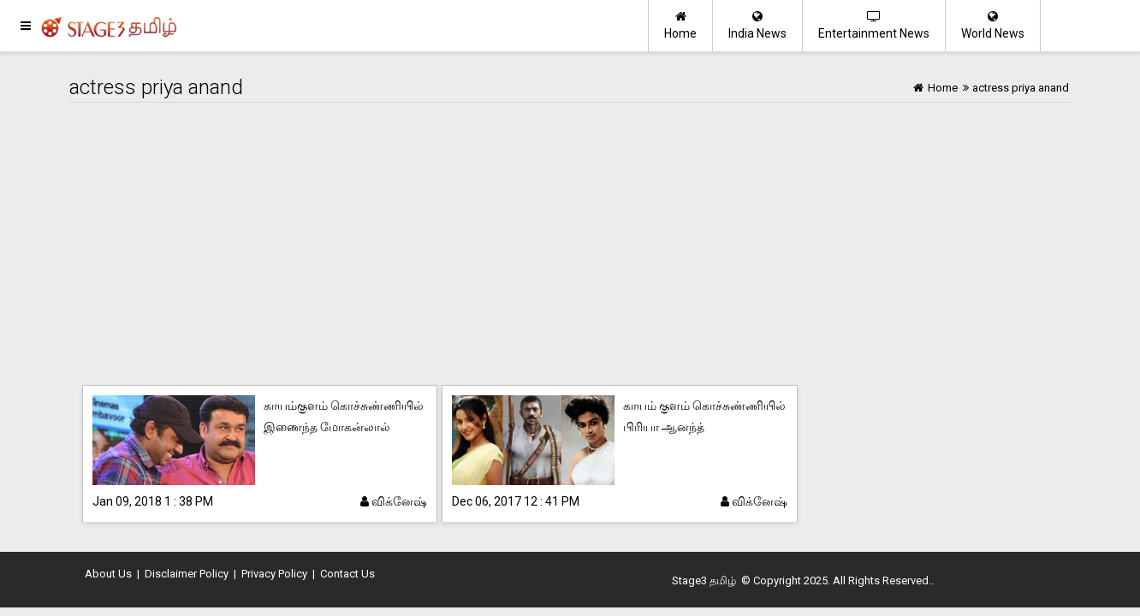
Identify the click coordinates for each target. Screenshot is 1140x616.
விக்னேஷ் (393, 501)
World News (992, 25)
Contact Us (347, 573)
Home (680, 25)
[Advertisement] (570, 248)
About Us (108, 573)
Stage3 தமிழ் (704, 580)
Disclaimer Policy (187, 573)
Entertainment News (873, 25)
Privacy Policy (274, 573)
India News (757, 25)
